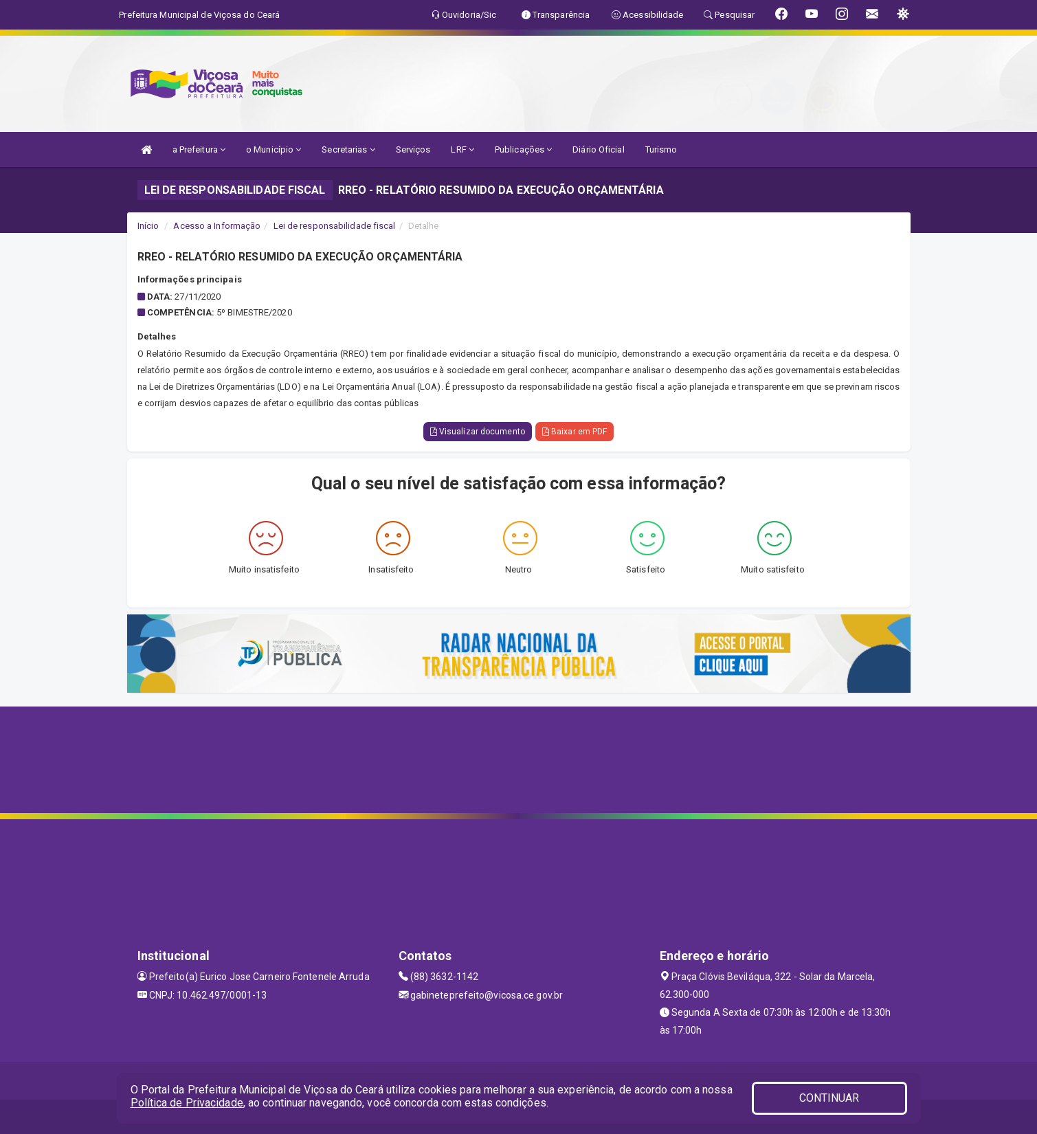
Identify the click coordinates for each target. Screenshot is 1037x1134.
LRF (462, 149)
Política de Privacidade (187, 1102)
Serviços (413, 149)
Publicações (523, 149)
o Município (273, 149)
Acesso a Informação (216, 226)
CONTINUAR (829, 1097)
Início (148, 226)
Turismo (661, 149)
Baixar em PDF (574, 431)
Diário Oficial (598, 149)
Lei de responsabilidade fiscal (335, 226)
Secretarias (348, 149)
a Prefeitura (198, 149)
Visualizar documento (477, 431)
